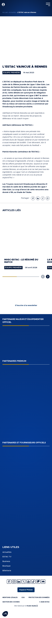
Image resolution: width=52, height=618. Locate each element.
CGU (23, 597)
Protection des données (39, 597)
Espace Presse (26, 590)
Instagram (14, 581)
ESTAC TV (6, 557)
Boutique (6, 566)
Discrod (43, 581)
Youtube (28, 581)
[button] (48, 276)
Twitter (23, 581)
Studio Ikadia (32, 606)
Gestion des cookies (11, 602)
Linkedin (18, 581)
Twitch (38, 581)
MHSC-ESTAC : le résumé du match (21, 261)
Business (6, 561)
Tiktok (33, 581)
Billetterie (6, 571)
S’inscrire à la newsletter (26, 305)
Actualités (12, 12)
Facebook (9, 581)
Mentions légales (10, 597)
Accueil (5, 12)
